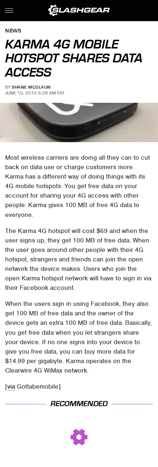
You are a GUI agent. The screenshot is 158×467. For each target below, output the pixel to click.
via (11, 386)
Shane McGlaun (31, 87)
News (13, 31)
